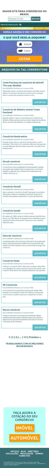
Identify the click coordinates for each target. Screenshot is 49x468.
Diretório (33, 451)
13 (25, 337)
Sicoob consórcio (11, 161)
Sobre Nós (24, 456)
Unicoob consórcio (12, 235)
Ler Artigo (40, 102)
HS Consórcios (10, 285)
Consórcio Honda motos (15, 136)
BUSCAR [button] (36, 19)
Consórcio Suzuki (11, 210)
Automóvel (24, 437)
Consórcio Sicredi (12, 186)
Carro (27, 50)
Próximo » (35, 337)
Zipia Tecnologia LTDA (30, 463)
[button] (9, 24)
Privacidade (26, 453)
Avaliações (12, 453)
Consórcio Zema (11, 260)
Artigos (14, 451)
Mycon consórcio (11, 309)
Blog (23, 451)
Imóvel (27, 44)
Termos (39, 453)
